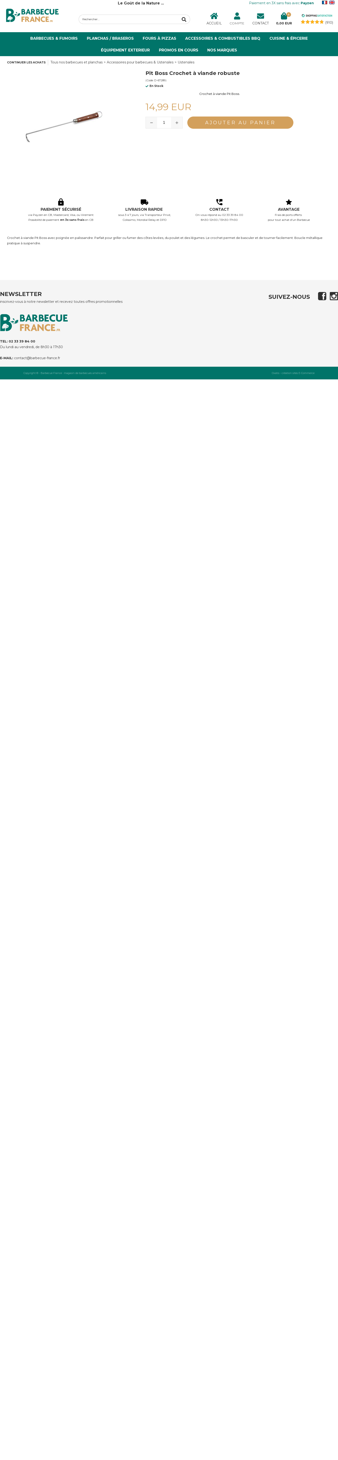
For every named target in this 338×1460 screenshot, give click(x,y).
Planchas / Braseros (110, 38)
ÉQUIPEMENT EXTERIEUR (125, 50)
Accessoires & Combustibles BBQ (222, 38)
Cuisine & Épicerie (288, 38)
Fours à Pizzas (159, 38)
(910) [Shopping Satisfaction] (329, 22)
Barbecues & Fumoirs (54, 38)
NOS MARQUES (222, 50)
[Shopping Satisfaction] (317, 16)
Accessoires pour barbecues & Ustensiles (140, 62)
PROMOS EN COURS (178, 50)
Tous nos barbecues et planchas (76, 62)
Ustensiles (186, 62)
